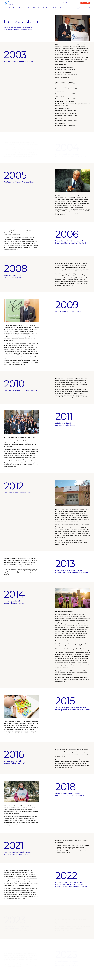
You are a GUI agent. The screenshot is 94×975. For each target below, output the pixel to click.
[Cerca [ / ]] (89, 8)
